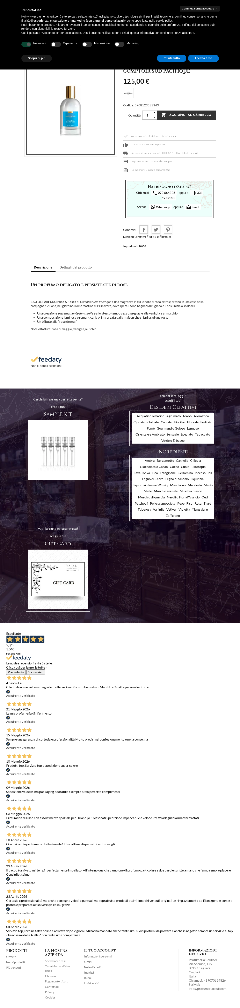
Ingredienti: (130, 246)
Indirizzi (89, 972)
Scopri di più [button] (36, 58)
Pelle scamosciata (162, 503)
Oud (205, 497)
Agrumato (173, 416)
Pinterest (168, 229)
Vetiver (171, 509)
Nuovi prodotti (15, 962)
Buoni (88, 978)
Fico (155, 473)
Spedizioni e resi (55, 961)
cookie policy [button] (164, 20)
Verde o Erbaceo (173, 440)
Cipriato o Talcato (146, 422)
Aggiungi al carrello (186, 115)
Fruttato (206, 422)
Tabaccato (202, 434)
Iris (210, 473)
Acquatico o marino (150, 416)
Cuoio (185, 467)
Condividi (143, 229)
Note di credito (93, 967)
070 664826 (163, 193)
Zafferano (173, 515)
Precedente (16, 672)
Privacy (49, 992)
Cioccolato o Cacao (154, 467)
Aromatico (201, 416)
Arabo (187, 416)
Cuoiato (166, 422)
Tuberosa (144, 509)
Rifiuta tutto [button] (171, 58)
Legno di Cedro (152, 479)
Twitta (156, 229)
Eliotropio (198, 467)
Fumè (151, 428)
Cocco (174, 467)
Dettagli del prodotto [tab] (76, 267)
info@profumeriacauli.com (207, 988)
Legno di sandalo (177, 479)
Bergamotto (165, 460)
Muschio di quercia (151, 497)
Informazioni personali (98, 956)
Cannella (182, 460)
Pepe (180, 503)
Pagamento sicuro (56, 981)
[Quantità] (147, 115)
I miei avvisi (91, 983)
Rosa (142, 246)
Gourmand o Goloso (171, 428)
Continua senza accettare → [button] (199, 8)
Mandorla (195, 485)
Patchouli (141, 503)
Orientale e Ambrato (150, 434)
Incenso (200, 473)
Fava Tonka (142, 473)
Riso (189, 503)
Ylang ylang (200, 509)
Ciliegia (195, 460)
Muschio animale (166, 491)
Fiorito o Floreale (159, 236)
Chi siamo (51, 976)
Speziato (187, 434)
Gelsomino (185, 473)
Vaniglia (158, 509)
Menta (208, 485)
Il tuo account (100, 950)
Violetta (184, 509)
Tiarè (207, 503)
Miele (148, 491)
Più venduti (13, 967)
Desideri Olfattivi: (134, 236)
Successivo (35, 672)
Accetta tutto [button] (203, 58)
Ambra (150, 460)
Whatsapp (160, 206)
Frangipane (168, 473)
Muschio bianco (191, 491)
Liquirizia (197, 479)
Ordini (88, 961)
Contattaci (52, 986)
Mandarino (178, 485)
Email (192, 207)
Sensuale (173, 434)
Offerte (11, 957)
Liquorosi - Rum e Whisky (150, 485)
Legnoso (193, 428)
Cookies (50, 997)
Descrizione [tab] (43, 267)
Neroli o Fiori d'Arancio (183, 497)
